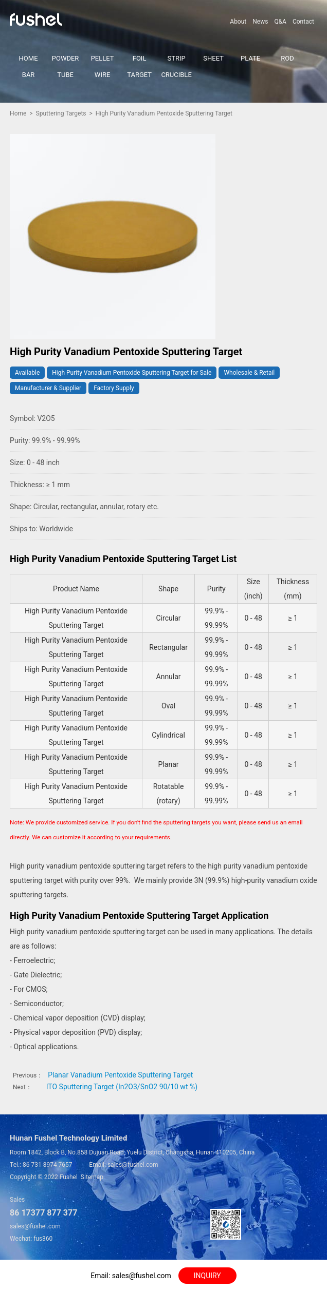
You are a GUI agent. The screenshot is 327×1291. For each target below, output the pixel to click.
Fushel (69, 1177)
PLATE (250, 58)
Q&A (280, 21)
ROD (287, 58)
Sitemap (92, 1177)
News (260, 21)
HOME (28, 58)
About (238, 21)
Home (18, 113)
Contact (303, 21)
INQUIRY (207, 1275)
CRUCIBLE (176, 75)
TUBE (65, 75)
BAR (28, 75)
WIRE (102, 75)
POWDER (65, 58)
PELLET (102, 58)
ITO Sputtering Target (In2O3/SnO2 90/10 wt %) (121, 1087)
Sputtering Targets (61, 113)
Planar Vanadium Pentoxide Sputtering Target (120, 1075)
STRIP (176, 58)
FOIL (140, 58)
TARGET (139, 75)
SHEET (213, 58)
